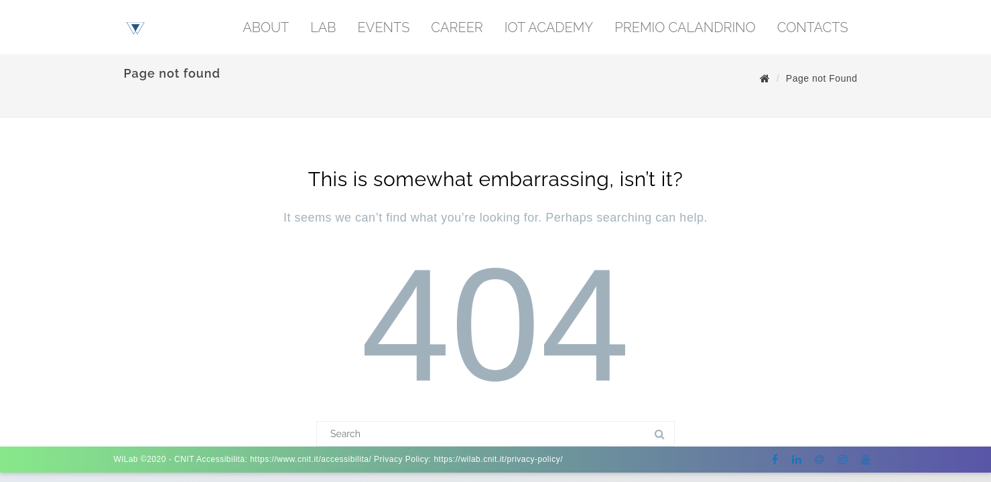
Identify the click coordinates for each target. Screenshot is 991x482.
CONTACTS (812, 27)
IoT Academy (549, 27)
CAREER (457, 27)
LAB (323, 27)
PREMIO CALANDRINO (684, 27)
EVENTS (384, 27)
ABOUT (266, 27)
